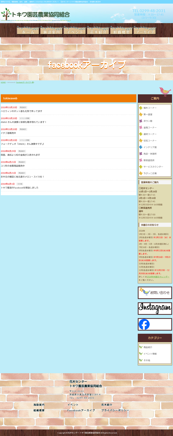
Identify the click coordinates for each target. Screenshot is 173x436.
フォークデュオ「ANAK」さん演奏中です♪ (22, 144)
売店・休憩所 (150, 153)
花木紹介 (107, 404)
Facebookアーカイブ (81, 410)
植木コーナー (150, 108)
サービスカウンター (153, 166)
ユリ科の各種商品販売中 (13, 165)
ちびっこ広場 (150, 173)
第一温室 (148, 114)
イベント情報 (24, 118)
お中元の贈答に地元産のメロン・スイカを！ (22, 176)
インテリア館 (150, 147)
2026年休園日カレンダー (158, 277)
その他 (19, 184)
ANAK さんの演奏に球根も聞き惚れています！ (24, 122)
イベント (73, 404)
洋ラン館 (148, 121)
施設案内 (39, 404)
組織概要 (39, 410)
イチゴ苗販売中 (8, 133)
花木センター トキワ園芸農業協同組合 (84, 433)
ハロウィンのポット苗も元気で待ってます (21, 111)
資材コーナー (150, 134)
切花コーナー (150, 140)
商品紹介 (23, 107)
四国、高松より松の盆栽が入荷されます (20, 155)
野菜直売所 (149, 160)
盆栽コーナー (150, 127)
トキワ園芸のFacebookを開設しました (19, 187)
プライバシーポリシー (115, 410)
